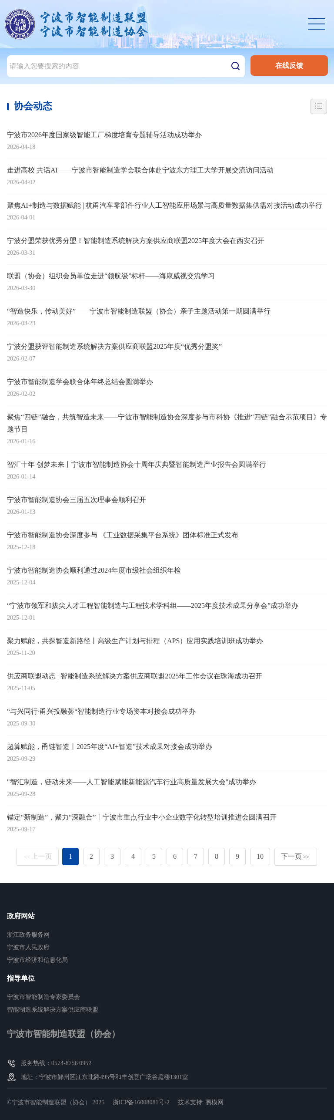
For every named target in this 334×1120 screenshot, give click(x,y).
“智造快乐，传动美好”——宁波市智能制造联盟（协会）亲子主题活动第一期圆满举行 (139, 311)
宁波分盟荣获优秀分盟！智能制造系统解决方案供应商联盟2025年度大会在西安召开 (135, 240)
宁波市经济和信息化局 (37, 960)
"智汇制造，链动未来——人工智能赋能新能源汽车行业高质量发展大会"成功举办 (131, 782)
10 (260, 856)
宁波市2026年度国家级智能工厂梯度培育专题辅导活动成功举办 (104, 134)
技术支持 (190, 1102)
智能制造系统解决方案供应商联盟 (52, 1009)
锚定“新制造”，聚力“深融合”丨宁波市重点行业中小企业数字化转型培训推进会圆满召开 (142, 817)
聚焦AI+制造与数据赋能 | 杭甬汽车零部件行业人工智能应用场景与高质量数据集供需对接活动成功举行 (164, 205)
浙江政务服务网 (28, 934)
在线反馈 (289, 65)
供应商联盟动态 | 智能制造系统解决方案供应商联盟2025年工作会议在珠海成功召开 (134, 676)
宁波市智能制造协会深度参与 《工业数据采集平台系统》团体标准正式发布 (122, 535)
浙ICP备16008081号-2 (141, 1102)
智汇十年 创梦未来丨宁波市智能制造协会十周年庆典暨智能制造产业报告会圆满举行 (136, 464)
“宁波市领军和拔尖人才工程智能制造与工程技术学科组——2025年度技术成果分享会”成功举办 (152, 605)
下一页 (295, 856)
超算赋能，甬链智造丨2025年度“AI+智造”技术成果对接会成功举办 (109, 746)
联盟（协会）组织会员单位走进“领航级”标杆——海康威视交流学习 (111, 276)
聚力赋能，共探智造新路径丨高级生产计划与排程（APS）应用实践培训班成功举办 (135, 640)
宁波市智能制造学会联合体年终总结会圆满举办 (80, 381)
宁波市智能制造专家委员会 (43, 997)
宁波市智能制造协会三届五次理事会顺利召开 (76, 499)
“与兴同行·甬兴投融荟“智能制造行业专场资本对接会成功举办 (101, 711)
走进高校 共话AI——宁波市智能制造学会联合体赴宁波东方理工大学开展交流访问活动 (140, 170)
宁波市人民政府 (28, 947)
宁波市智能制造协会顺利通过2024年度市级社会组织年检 (94, 570)
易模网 (214, 1102)
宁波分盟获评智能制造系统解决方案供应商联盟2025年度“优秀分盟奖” (114, 346)
